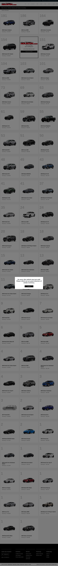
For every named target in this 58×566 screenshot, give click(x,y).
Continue (29, 286)
